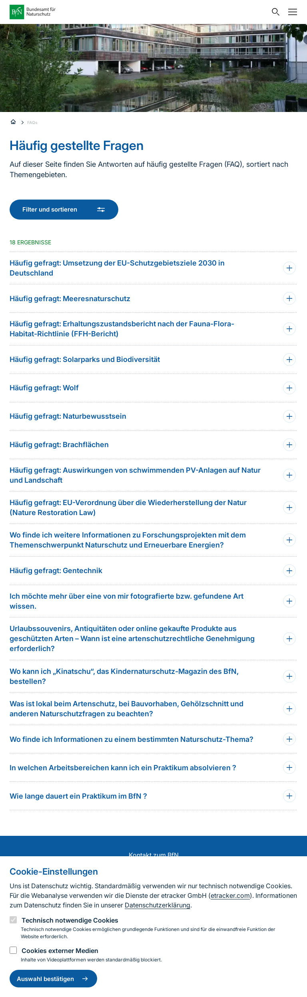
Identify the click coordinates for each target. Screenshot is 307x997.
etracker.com (230, 895)
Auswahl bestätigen (53, 978)
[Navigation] (290, 12)
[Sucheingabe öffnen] (274, 12)
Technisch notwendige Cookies (70, 920)
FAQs (32, 122)
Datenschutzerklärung (157, 905)
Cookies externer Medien (60, 951)
